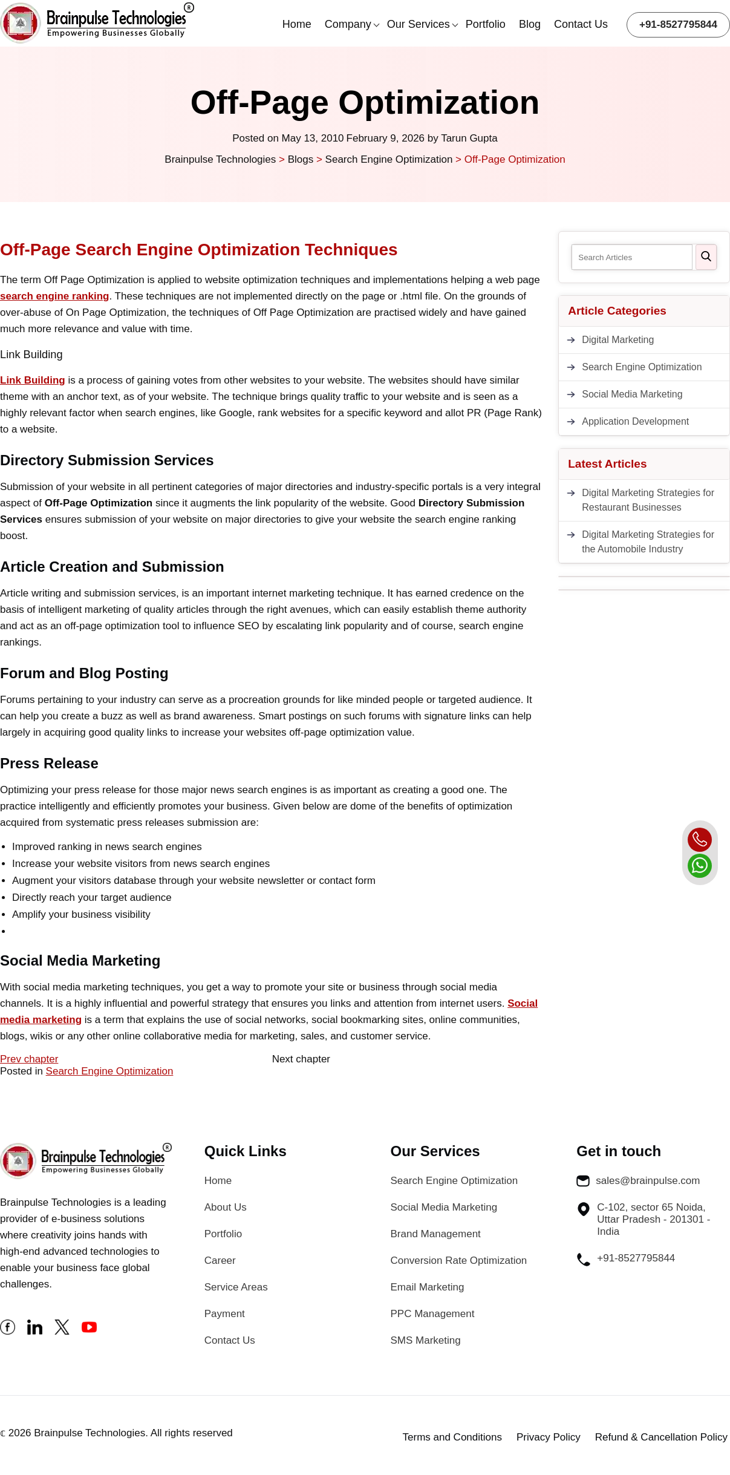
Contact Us (581, 24)
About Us (225, 1207)
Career (220, 1260)
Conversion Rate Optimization (459, 1260)
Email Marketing (427, 1287)
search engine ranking (54, 296)
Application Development (635, 421)
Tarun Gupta (469, 138)
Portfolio (486, 24)
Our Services (418, 24)
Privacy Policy (549, 1437)
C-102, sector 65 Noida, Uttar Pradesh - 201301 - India (643, 1219)
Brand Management (436, 1234)
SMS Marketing (426, 1340)
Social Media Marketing (632, 394)
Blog (530, 24)
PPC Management (433, 1314)
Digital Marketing (618, 340)
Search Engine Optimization (110, 1071)
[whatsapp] (700, 866)
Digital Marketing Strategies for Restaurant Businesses (648, 500)
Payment (224, 1314)
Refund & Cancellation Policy (661, 1437)
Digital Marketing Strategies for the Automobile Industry (648, 541)
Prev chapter (29, 1059)
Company (348, 24)
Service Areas (236, 1287)
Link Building (32, 380)
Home (296, 24)
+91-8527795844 (678, 24)
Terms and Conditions (452, 1437)
